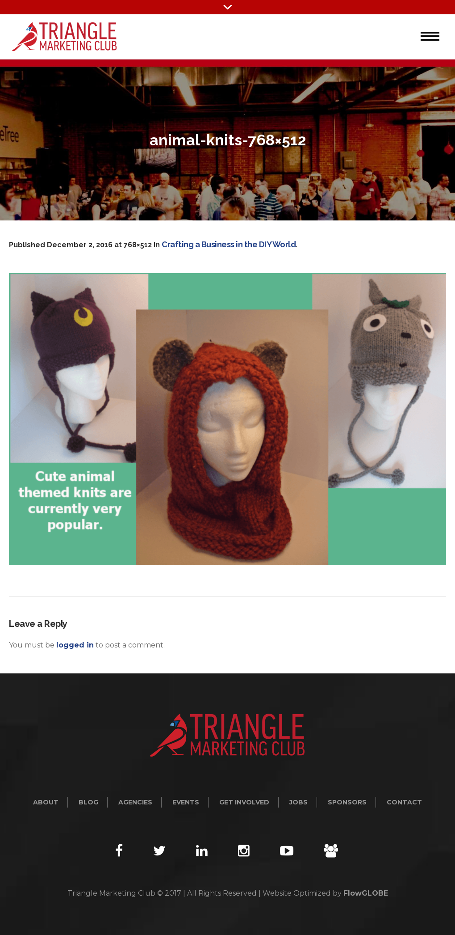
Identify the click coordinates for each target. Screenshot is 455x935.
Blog (88, 802)
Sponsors (347, 802)
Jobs (298, 802)
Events (185, 802)
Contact (404, 802)
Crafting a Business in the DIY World (229, 244)
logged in (75, 645)
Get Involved (244, 802)
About (45, 802)
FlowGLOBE (365, 893)
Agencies (135, 802)
